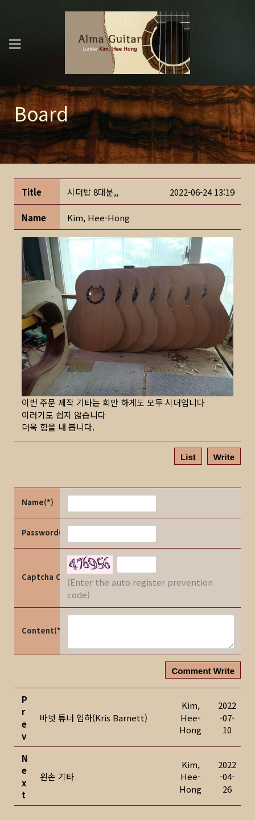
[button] (98, 218)
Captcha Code (40, 576)
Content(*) (40, 630)
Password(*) (40, 532)
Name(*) (38, 502)
